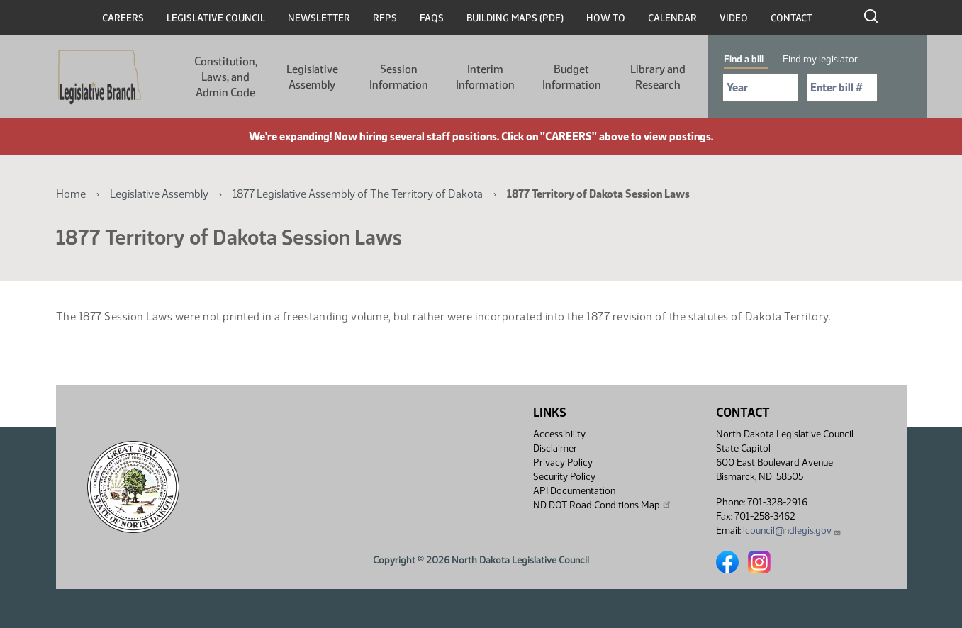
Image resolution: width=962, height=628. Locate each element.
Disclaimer (555, 448)
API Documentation (574, 491)
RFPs (385, 18)
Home (71, 194)
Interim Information (485, 76)
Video (734, 18)
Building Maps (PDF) (515, 18)
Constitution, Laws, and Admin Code (225, 77)
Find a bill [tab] (744, 59)
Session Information (398, 76)
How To (605, 18)
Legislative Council (216, 18)
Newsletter (319, 18)
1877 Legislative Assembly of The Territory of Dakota (358, 194)
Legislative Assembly (312, 76)
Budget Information (571, 76)
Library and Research (658, 76)
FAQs (432, 18)
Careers (123, 18)
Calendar (672, 18)
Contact (791, 18)
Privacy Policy (563, 462)
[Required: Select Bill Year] (760, 87)
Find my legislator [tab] (820, 59)
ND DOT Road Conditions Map (602, 504)
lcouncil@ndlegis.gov (792, 531)
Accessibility (559, 434)
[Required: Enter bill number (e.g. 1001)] (842, 87)
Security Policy (564, 477)
